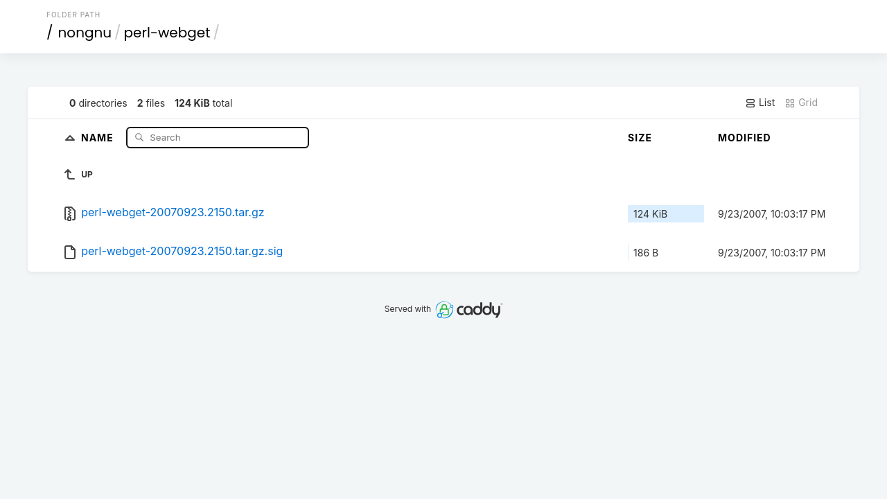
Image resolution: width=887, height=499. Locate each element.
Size (640, 137)
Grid (801, 102)
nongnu (85, 32)
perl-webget (167, 32)
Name (98, 137)
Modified (744, 137)
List (760, 102)
